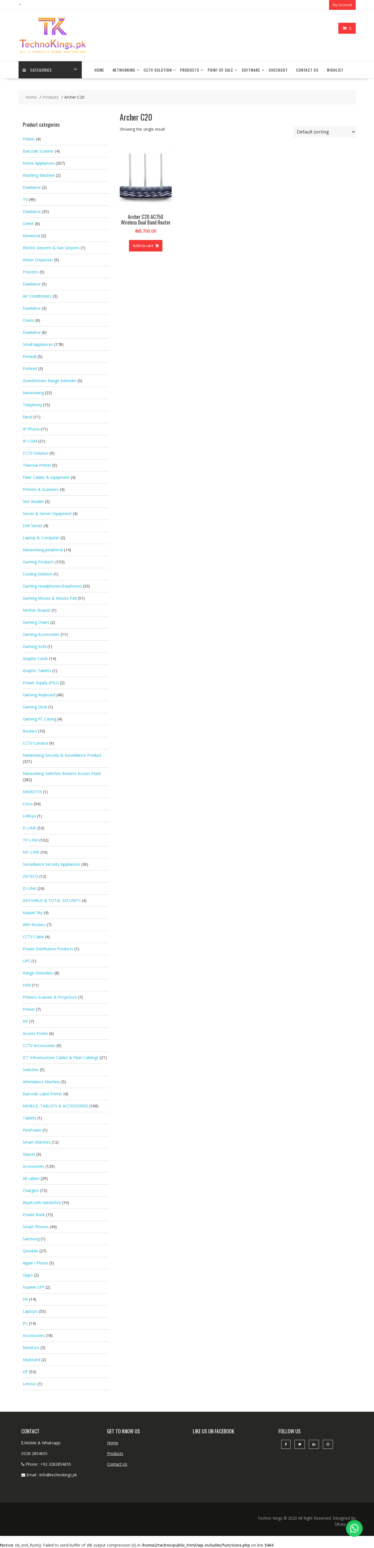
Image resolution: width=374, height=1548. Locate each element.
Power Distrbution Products (48, 948)
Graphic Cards (35, 658)
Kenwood (31, 235)
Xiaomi (29, 1154)
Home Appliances (39, 163)
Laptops (30, 1311)
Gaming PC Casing (39, 718)
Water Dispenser (38, 259)
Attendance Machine (41, 1081)
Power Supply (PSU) (41, 682)
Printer (29, 138)
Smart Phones (36, 1226)
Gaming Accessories (41, 634)
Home (99, 70)
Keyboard (31, 1359)
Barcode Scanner (38, 150)
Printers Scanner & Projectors (50, 996)
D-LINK (29, 827)
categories (37, 70)
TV (25, 199)
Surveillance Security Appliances (51, 864)
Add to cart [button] (143, 245)
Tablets (29, 1117)
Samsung (31, 1238)
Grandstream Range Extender (49, 380)
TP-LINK (30, 839)
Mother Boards (37, 610)
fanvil (27, 416)
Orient (28, 223)
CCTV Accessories (39, 1045)
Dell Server (32, 525)
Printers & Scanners (41, 489)
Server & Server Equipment (47, 513)
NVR (27, 984)
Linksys (29, 815)
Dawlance (32, 187)
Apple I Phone (35, 1262)
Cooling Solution (38, 573)
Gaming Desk (35, 706)
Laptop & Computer (41, 537)
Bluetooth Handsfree (42, 1202)
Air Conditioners (37, 295)
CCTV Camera (35, 742)
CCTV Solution (158, 70)
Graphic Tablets (37, 670)
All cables (31, 1178)
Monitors (31, 1347)
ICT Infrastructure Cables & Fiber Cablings (61, 1057)
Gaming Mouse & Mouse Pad (50, 597)
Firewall (30, 356)
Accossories (34, 1335)
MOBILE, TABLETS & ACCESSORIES (55, 1105)
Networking (124, 70)
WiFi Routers (34, 924)
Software (251, 70)
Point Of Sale (220, 70)
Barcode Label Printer (42, 1093)
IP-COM (30, 440)
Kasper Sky (33, 912)
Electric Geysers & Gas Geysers (51, 247)
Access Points (35, 1033)
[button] (354, 1528)
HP (25, 1021)
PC (25, 1323)
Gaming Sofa (34, 646)
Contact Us (307, 70)
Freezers (30, 271)
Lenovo (30, 1383)
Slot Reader (33, 501)
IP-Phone (31, 428)
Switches (31, 1069)
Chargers (31, 1190)
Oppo (28, 1274)
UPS (26, 960)
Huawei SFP (33, 1286)
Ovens (28, 320)
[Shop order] (324, 131)
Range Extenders (38, 972)
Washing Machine (39, 175)
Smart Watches (37, 1141)
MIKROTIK (32, 791)
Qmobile (30, 1250)
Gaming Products (38, 561)
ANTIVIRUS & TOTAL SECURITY (52, 900)
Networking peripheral (43, 549)
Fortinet (30, 368)
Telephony (32, 404)
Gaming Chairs (36, 622)
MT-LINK (31, 852)
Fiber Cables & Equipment (46, 477)
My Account (342, 4)
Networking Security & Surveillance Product (62, 755)
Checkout (278, 70)
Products (189, 70)
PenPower (32, 1129)
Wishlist (335, 70)
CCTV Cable (33, 936)
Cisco (28, 803)
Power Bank (34, 1214)
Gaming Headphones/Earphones (52, 585)
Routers (30, 730)
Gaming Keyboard (39, 694)
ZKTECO (30, 876)
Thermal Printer (37, 465)
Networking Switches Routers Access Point (62, 773)
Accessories (33, 1166)
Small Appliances (38, 344)
